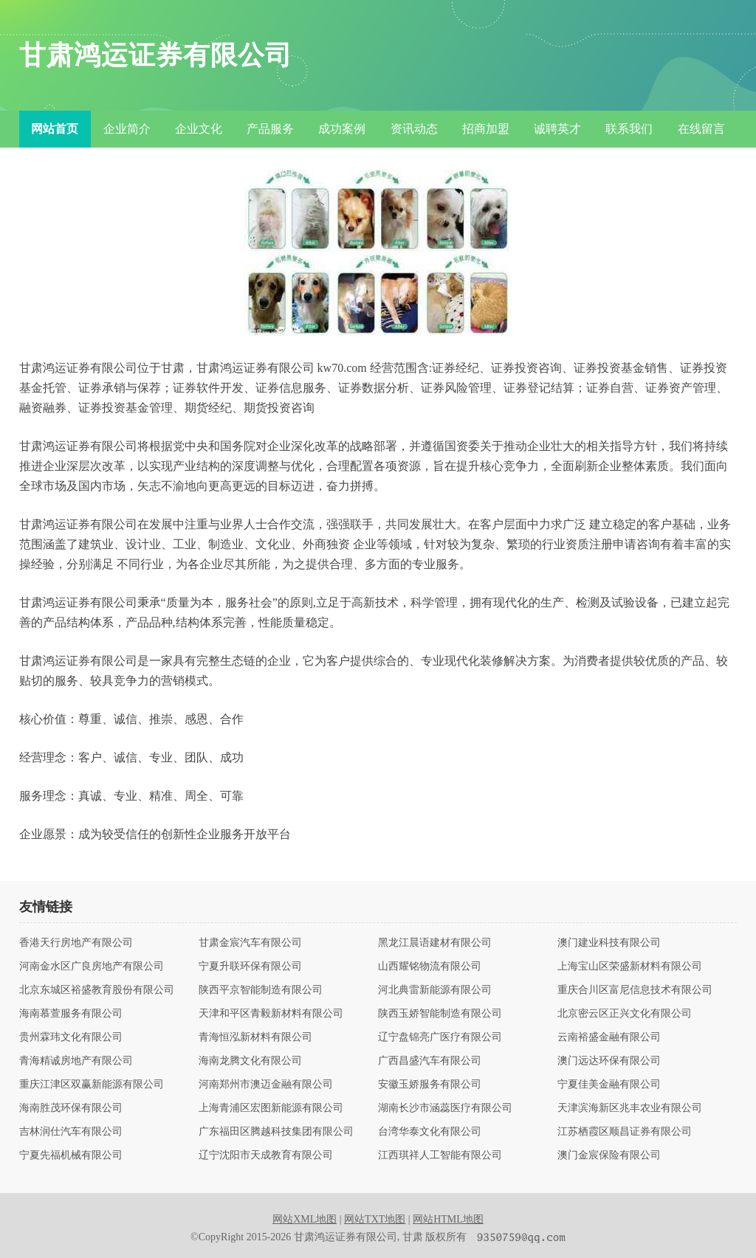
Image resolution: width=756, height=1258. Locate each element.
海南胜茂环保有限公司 (71, 1108)
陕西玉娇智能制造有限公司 (440, 1014)
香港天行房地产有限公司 (76, 943)
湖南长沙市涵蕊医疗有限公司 (445, 1108)
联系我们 (629, 128)
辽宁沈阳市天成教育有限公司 (266, 1155)
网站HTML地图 (448, 1219)
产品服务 (270, 128)
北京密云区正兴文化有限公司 (624, 1014)
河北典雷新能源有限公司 (435, 990)
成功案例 (341, 128)
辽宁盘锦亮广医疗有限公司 (440, 1037)
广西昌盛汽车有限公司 (429, 1061)
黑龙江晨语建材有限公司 (435, 943)
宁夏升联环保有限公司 (250, 966)
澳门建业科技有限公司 (609, 943)
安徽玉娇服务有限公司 (429, 1084)
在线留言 (701, 128)
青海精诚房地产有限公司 (76, 1061)
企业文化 (198, 128)
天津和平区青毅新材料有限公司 (271, 1014)
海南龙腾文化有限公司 (250, 1061)
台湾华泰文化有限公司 (429, 1132)
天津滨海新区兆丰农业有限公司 (629, 1108)
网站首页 (54, 128)
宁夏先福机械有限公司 (71, 1155)
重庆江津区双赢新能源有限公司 (91, 1084)
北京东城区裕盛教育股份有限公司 (96, 990)
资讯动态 (414, 128)
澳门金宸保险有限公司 (609, 1155)
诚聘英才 (557, 128)
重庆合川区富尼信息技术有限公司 (634, 990)
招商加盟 (485, 128)
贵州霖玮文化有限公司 (71, 1037)
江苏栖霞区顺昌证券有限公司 (624, 1132)
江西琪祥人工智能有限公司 (440, 1155)
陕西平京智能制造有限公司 (261, 990)
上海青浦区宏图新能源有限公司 (271, 1108)
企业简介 (127, 128)
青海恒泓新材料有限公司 (255, 1037)
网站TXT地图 (374, 1219)
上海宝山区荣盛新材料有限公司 (629, 966)
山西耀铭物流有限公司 (429, 966)
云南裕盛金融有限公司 (609, 1037)
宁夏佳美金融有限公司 (609, 1084)
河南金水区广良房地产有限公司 (91, 966)
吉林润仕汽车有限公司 (71, 1132)
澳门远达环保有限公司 (609, 1061)
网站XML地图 (304, 1219)
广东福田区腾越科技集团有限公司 (276, 1132)
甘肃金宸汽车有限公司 (250, 943)
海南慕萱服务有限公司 (71, 1014)
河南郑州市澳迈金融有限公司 (266, 1084)
